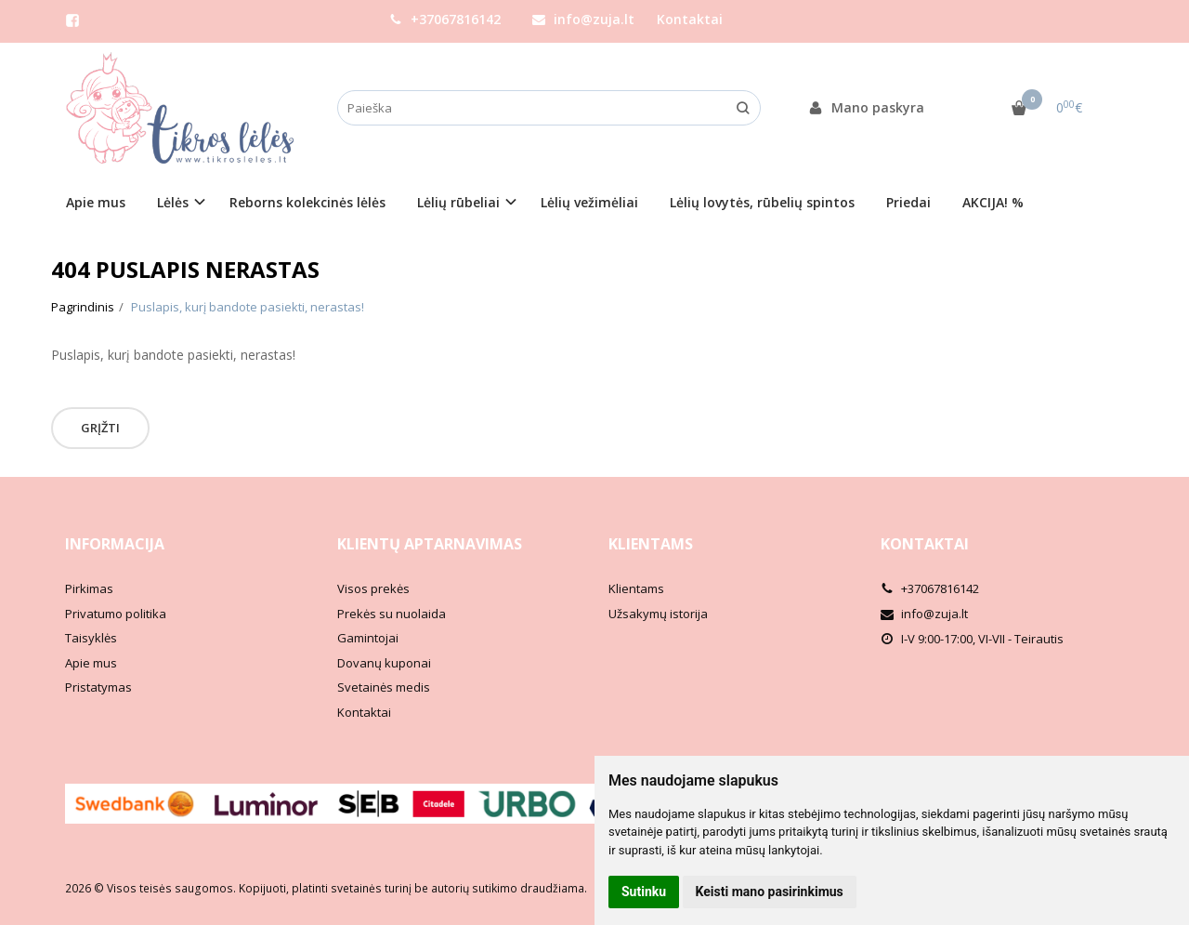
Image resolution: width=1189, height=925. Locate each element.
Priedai (908, 202)
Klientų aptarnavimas (429, 544)
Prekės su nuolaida (391, 613)
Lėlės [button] (173, 202)
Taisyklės (91, 637)
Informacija (114, 544)
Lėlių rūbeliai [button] (458, 202)
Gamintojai (368, 637)
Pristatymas (98, 687)
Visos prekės (373, 588)
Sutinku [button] (643, 891)
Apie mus (95, 202)
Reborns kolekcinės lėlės (307, 202)
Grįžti (100, 427)
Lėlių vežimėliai (589, 202)
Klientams (650, 544)
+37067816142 (445, 19)
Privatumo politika (115, 613)
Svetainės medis (383, 687)
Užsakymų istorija (658, 613)
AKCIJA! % (993, 202)
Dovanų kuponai (384, 662)
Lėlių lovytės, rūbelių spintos (762, 202)
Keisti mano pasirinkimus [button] (769, 891)
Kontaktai (690, 19)
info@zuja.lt (583, 19)
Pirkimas (89, 588)
